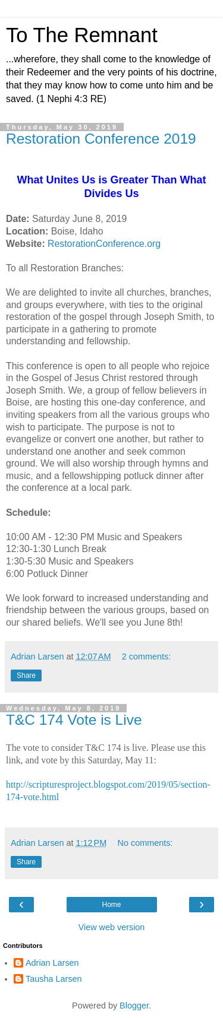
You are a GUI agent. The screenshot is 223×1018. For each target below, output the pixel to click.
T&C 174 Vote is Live (74, 720)
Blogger (134, 1005)
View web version (111, 927)
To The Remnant (82, 35)
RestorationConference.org (104, 244)
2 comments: (146, 656)
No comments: (145, 843)
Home (111, 904)
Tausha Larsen (53, 979)
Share (26, 675)
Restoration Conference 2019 (101, 139)
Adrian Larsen (52, 963)
